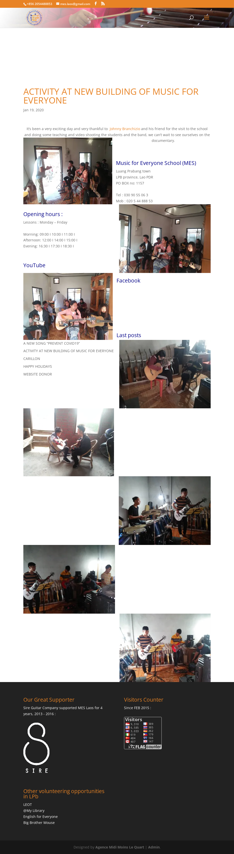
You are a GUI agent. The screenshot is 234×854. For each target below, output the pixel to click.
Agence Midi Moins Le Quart (119, 847)
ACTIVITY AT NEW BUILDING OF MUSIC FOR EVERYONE (68, 350)
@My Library (33, 810)
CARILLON (31, 358)
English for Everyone (40, 816)
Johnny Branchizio (125, 128)
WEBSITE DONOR (37, 374)
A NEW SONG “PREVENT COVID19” (51, 343)
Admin (154, 847)
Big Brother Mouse (39, 822)
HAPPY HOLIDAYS (37, 366)
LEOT (27, 804)
